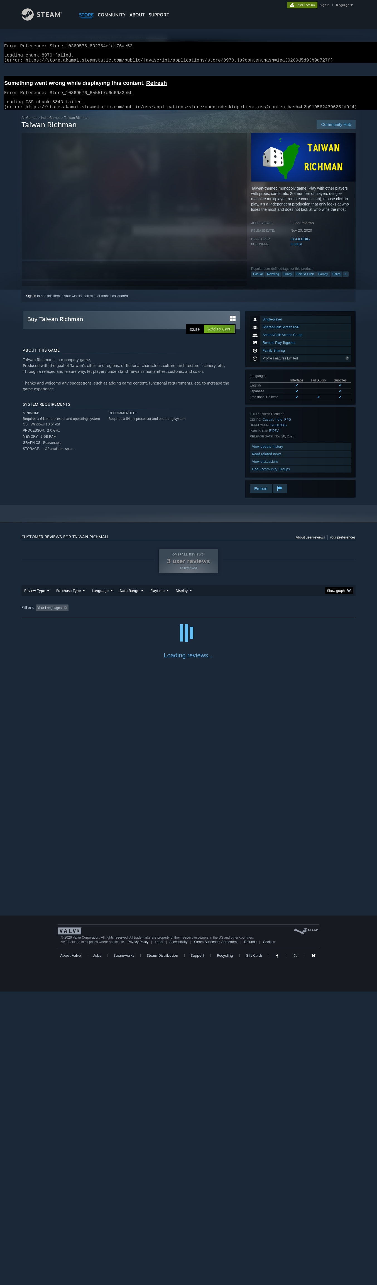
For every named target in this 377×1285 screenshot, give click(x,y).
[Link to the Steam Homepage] (45, 19)
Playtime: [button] (149, 614)
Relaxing (273, 280)
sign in (324, 5)
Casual (258, 280)
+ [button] (346, 280)
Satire (336, 280)
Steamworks (124, 1249)
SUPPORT (159, 15)
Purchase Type (68, 597)
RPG (287, 426)
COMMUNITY (112, 15)
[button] (219, 335)
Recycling (225, 1249)
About (137, 15)
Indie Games (50, 124)
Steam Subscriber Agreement (216, 1235)
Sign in (31, 303)
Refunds (250, 1235)
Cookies (269, 1235)
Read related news (266, 461)
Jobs (97, 1249)
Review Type (34, 597)
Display (182, 597)
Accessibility (178, 1235)
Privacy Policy (138, 1235)
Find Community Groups (271, 476)
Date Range (129, 597)
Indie (278, 426)
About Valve (70, 1249)
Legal (159, 1235)
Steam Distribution (162, 1249)
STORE (86, 15)
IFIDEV (296, 251)
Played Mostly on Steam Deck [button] (189, 614)
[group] (188, 615)
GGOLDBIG (300, 246)
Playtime (157, 597)
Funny (287, 280)
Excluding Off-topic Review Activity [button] (105, 614)
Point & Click (305, 280)
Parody (323, 280)
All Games (29, 124)
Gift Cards (254, 1249)
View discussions (265, 468)
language (342, 5)
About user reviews (310, 544)
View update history (267, 453)
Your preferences (343, 544)
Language (100, 597)
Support (197, 1249)
